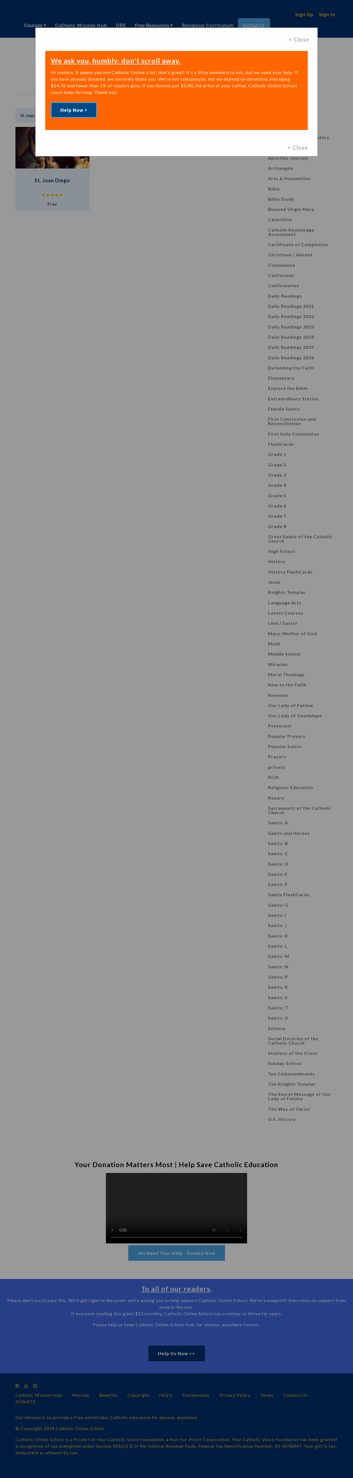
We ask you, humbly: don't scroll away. (115, 60)
